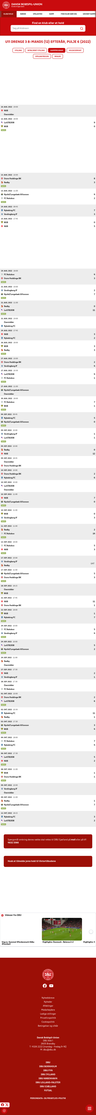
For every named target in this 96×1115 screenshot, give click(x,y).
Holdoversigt (75, 50)
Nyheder (48, 1002)
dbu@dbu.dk (49, 1050)
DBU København (48, 1078)
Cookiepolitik (48, 1022)
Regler (57, 56)
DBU (48, 1062)
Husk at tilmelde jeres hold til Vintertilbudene (32, 861)
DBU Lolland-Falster (48, 1082)
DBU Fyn (48, 1070)
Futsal (48, 1090)
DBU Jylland (48, 1074)
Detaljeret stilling (36, 50)
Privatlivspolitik (48, 1018)
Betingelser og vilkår (48, 1026)
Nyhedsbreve (48, 998)
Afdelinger (48, 1006)
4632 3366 (13, 843)
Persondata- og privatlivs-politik (48, 1098)
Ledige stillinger (48, 1014)
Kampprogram (56, 50)
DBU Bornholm (48, 1066)
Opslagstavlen (42, 56)
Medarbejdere (48, 1010)
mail (73, 840)
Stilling (18, 50)
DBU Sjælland (48, 1086)
